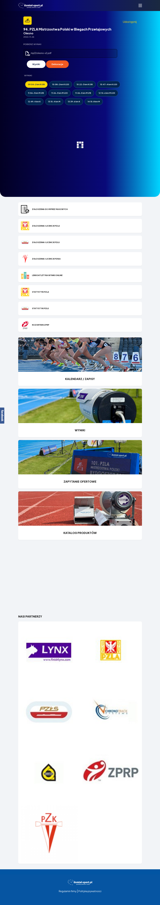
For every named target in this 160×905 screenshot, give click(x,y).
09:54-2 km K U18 (36, 84)
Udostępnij (130, 22)
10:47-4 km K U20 (108, 84)
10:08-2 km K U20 (60, 84)
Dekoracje (57, 64)
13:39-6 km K (74, 101)
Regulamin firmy (67, 891)
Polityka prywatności (89, 891)
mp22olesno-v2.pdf (38, 53)
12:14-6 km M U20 (107, 93)
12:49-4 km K (34, 101)
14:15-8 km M (94, 101)
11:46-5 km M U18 (83, 93)
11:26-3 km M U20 (59, 93)
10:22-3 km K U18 (85, 84)
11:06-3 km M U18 (36, 93)
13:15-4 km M (54, 101)
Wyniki (36, 64)
